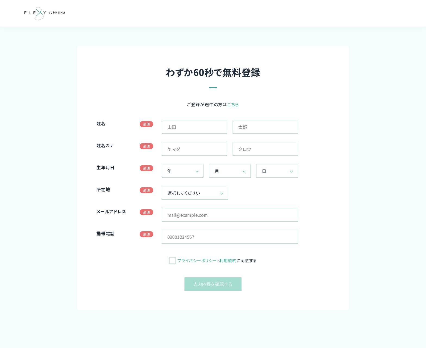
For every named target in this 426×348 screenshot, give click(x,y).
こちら (233, 104)
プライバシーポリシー (197, 260)
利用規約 (227, 260)
